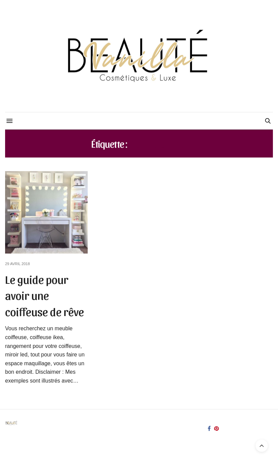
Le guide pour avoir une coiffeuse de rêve (44, 295)
